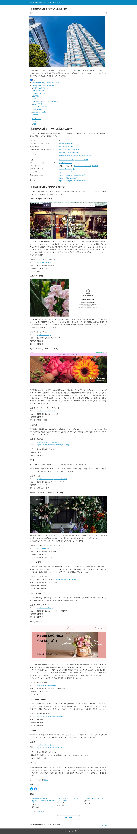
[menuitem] (43, 803)
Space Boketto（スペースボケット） (50, 93)
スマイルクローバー (41, 106)
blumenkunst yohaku (41, 112)
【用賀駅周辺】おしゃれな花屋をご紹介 (45, 83)
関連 (34, 124)
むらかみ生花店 (39, 91)
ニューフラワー (39, 104)
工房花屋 (38, 96)
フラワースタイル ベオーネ (44, 88)
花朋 (35, 98)
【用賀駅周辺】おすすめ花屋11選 (43, 85)
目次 (33, 80)
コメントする (68, 817)
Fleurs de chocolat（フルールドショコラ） (50, 101)
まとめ (36, 119)
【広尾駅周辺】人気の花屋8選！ (94, 798)
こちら (46, 780)
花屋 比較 (40, 811)
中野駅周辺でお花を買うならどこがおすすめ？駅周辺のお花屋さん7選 (43, 800)
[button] (31, 788)
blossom (37, 114)
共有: (35, 121)
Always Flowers (38, 109)
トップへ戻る (103, 825)
